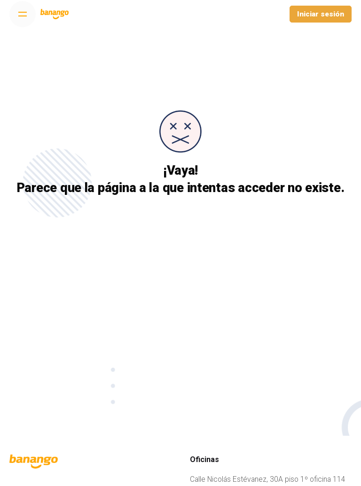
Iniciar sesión (320, 14)
